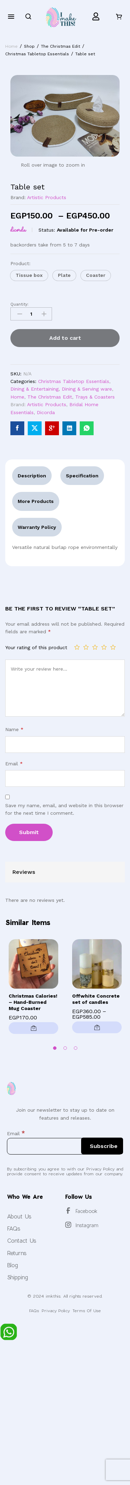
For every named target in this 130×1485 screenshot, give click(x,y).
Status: (46, 230)
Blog (12, 1265)
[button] (29, 275)
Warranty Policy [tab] (37, 527)
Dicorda (18, 230)
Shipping (17, 1277)
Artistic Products (46, 197)
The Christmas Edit (49, 397)
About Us (19, 1216)
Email (14, 763)
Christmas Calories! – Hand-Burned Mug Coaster (33, 1002)
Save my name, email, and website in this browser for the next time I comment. (64, 809)
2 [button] (65, 1048)
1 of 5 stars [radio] (77, 647)
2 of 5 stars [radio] (86, 647)
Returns (17, 1253)
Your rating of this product (36, 647)
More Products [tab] (36, 501)
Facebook (86, 1211)
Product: (21, 263)
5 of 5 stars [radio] (113, 647)
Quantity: (19, 304)
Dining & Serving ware (87, 389)
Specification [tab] (82, 475)
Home (17, 397)
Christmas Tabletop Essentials (73, 381)
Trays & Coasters (95, 397)
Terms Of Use (86, 1310)
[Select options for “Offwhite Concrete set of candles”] (97, 1027)
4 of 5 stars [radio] (104, 647)
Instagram (87, 1225)
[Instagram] (68, 1225)
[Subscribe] (102, 1146)
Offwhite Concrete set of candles (96, 999)
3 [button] (75, 1048)
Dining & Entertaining (34, 389)
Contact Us (21, 1240)
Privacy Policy (56, 1310)
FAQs (13, 1228)
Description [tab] (32, 475)
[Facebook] (68, 1210)
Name (14, 729)
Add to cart (65, 338)
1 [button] (55, 1048)
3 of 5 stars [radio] (95, 647)
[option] (33, 988)
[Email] (65, 1146)
